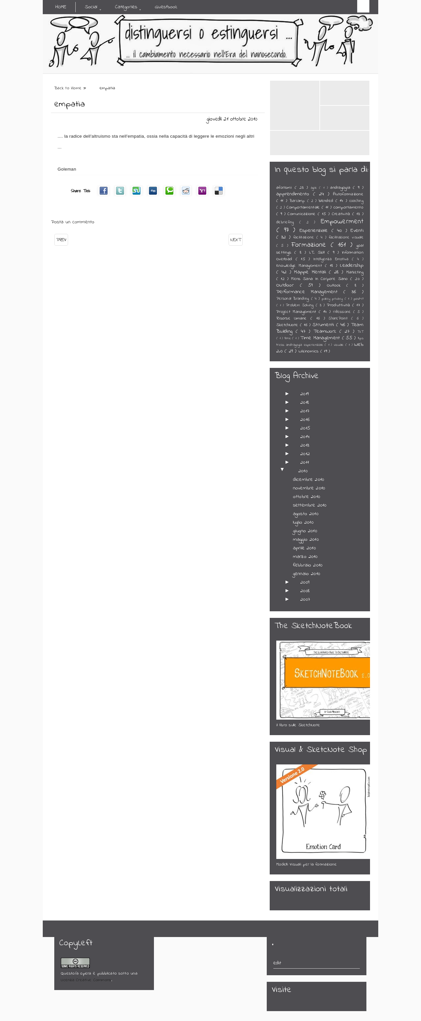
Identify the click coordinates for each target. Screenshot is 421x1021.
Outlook (337, 285)
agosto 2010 (305, 514)
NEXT (236, 240)
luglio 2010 (303, 522)
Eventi (357, 231)
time (288, 338)
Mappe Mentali (311, 272)
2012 (305, 454)
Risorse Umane (293, 318)
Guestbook (166, 7)
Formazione (311, 245)
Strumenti (324, 325)
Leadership (351, 265)
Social (91, 7)
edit (277, 963)
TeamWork (326, 331)
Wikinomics (309, 351)
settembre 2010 (309, 505)
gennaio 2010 (306, 574)
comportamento (348, 207)
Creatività (342, 214)
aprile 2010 (304, 548)
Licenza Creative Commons (86, 980)
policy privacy (333, 298)
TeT (360, 331)
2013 (304, 445)
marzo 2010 (305, 557)
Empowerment (342, 221)
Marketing (354, 272)
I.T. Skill (318, 252)
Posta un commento (72, 222)
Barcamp (298, 201)
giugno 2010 (305, 531)
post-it (358, 298)
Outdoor (288, 285)
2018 (304, 402)
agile (315, 187)
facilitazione (304, 237)
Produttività (339, 305)
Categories (126, 7)
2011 (304, 462)
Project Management (297, 312)
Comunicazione (302, 214)
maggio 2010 (306, 539)
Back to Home (68, 88)
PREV (61, 240)
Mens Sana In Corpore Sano (320, 279)
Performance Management (309, 292)
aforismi (285, 187)
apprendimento (294, 194)
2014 (305, 437)
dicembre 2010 (308, 479)
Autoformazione (348, 194)
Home (61, 7)
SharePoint (340, 318)
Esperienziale (316, 231)
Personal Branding (293, 299)
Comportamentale (304, 207)
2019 (304, 394)
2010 (303, 471)
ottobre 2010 (306, 497)
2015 (305, 428)
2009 (305, 582)
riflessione (343, 312)
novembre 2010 (309, 488)
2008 (305, 591)
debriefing (287, 222)
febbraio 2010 (307, 565)
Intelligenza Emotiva (332, 259)
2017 (305, 411)
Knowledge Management (300, 265)
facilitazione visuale (346, 237)
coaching (356, 201)
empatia (69, 104)
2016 (305, 420)
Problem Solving (301, 305)
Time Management (321, 338)
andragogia (341, 187)
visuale (339, 345)
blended (327, 201)
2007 (305, 599)
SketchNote (288, 325)
